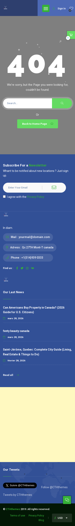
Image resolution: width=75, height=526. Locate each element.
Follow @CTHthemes (54, 487)
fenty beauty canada (16, 331)
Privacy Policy (35, 196)
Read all (11, 375)
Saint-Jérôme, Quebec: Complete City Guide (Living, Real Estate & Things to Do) (37, 352)
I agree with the (23, 196)
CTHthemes (13, 509)
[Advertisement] (37, 424)
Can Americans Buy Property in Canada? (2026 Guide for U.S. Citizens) (33, 310)
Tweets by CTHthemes (17, 494)
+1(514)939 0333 (32, 257)
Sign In (59, 8)
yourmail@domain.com (34, 237)
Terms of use (17, 515)
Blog (41, 520)
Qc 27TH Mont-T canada (37, 247)
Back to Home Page (38, 124)
